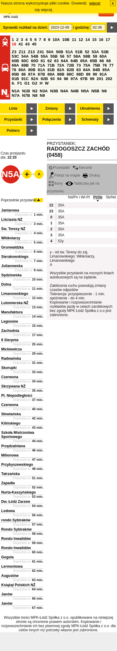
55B (54, 56)
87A (31, 74)
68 (108, 61)
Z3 (14, 52)
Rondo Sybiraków (16, 529)
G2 (35, 83)
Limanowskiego (14, 294)
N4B (75, 91)
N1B (26, 91)
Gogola (7, 557)
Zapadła (8, 483)
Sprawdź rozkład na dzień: (25, 27)
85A (106, 70)
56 (62, 56)
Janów (6, 594)
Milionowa (10, 455)
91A (103, 74)
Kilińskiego (10, 423)
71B (51, 65)
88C (70, 74)
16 (101, 39)
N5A (85, 91)
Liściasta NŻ (11, 219)
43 (27, 44)
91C (24, 78)
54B (34, 56)
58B (86, 56)
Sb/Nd (111, 197)
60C (24, 61)
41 (21, 44)
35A (61, 205)
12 (81, 39)
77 (111, 65)
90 (95, 74)
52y (61, 241)
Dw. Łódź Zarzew (15, 502)
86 (23, 74)
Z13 (31, 52)
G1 (27, 83)
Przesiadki (59, 168)
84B (96, 70)
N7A (16, 95)
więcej (94, 3)
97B (83, 78)
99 (92, 78)
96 (66, 78)
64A (64, 61)
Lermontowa (11, 566)
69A (15, 65)
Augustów (10, 576)
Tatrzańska (10, 474)
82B (70, 70)
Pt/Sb (98, 197)
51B (78, 52)
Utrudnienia (90, 108)
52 (87, 52)
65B (93, 61)
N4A (64, 91)
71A (41, 65)
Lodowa (8, 511)
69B (24, 65)
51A (69, 52)
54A (24, 56)
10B (65, 39)
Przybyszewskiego (17, 464)
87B (41, 74)
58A (77, 56)
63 (56, 61)
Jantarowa (10, 210)
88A (51, 74)
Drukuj (91, 175)
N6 (104, 91)
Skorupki (8, 368)
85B (15, 74)
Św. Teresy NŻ (13, 229)
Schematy (90, 119)
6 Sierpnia (9, 340)
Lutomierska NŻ (14, 303)
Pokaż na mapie (64, 175)
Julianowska (11, 266)
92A (34, 78)
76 (104, 65)
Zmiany (51, 108)
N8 (35, 95)
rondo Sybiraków (15, 520)
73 (78, 65)
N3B (54, 91)
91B (15, 78)
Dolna (6, 284)
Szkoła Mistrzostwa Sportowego (17, 435)
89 (88, 74)
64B (74, 61)
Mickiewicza (11, 349)
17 (108, 39)
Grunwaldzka (12, 247)
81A (41, 70)
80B (31, 70)
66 (102, 61)
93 (52, 78)
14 (88, 39)
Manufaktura (11, 312)
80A (22, 70)
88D (79, 74)
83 (78, 70)
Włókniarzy (10, 238)
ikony (56, 183)
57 (69, 56)
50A (49, 52)
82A (60, 70)
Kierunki (82, 168)
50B (59, 52)
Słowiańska (11, 414)
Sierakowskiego (14, 257)
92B (44, 78)
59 (95, 56)
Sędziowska (11, 275)
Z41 (40, 52)
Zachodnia (10, 331)
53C (15, 56)
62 (49, 61)
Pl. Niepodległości (16, 395)
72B (70, 65)
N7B (26, 95)
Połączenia (51, 119)
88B (60, 74)
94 (59, 78)
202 (109, 78)
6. (13, 83)
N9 (42, 95)
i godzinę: (81, 27)
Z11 (22, 52)
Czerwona (9, 377)
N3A (44, 91)
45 (34, 44)
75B (96, 65)
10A (56, 39)
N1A (16, 91)
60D (34, 61)
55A (44, 56)
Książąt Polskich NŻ (18, 585)
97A (74, 78)
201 (100, 78)
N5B (95, 91)
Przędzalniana (13, 446)
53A (95, 52)
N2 (35, 91)
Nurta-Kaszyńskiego (18, 492)
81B (51, 70)
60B (15, 61)
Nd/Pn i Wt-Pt (79, 197)
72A (60, 65)
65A (83, 61)
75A (86, 65)
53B (105, 52)
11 (74, 39)
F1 (19, 83)
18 (14, 44)
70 (33, 65)
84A (86, 70)
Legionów (9, 321)
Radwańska (11, 358)
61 (42, 61)
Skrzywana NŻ (13, 386)
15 (94, 39)
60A (103, 56)
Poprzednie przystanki (18, 200)
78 (14, 70)
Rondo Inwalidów (16, 539)
